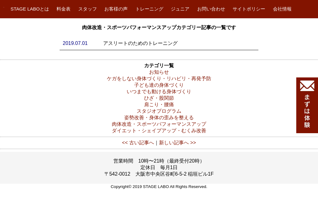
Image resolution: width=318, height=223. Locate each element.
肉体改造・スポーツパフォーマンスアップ (159, 124)
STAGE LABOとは (30, 8)
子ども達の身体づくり (159, 85)
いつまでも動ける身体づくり (159, 91)
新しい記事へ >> (177, 142)
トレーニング (149, 8)
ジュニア (180, 8)
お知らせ (159, 72)
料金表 (63, 8)
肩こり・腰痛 (159, 104)
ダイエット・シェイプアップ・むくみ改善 (159, 130)
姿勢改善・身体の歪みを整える (159, 117)
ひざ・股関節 (159, 98)
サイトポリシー (249, 8)
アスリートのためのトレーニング (140, 43)
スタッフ (87, 8)
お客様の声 (116, 8)
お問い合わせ (211, 8)
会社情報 (282, 8)
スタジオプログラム (159, 111)
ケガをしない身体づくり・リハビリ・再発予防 (159, 78)
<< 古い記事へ (138, 142)
